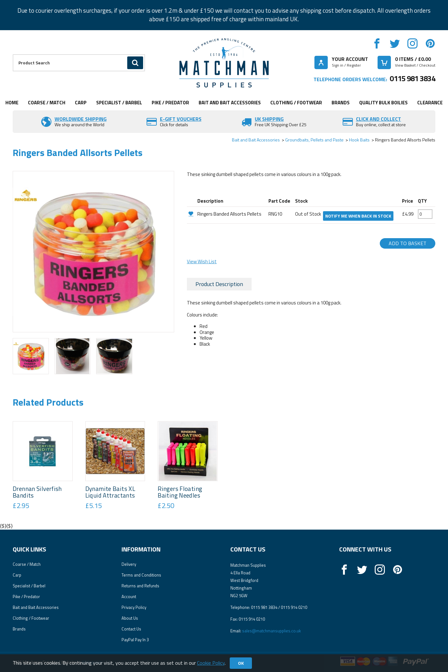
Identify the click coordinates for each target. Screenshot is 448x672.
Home (11, 102)
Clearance (430, 102)
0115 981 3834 (412, 78)
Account (129, 596)
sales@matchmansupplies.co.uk (271, 631)
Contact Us (131, 629)
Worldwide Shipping (81, 119)
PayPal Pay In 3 (135, 639)
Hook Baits (359, 139)
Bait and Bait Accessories (230, 102)
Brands (341, 102)
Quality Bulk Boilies (383, 102)
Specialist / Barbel (119, 102)
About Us (130, 618)
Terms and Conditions (141, 575)
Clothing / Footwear (296, 102)
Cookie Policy (211, 663)
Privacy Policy (134, 607)
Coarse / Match (46, 102)
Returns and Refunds (140, 586)
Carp (81, 102)
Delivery (129, 564)
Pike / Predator (170, 102)
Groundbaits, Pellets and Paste (314, 139)
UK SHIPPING (269, 119)
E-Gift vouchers (180, 119)
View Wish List (202, 261)
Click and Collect (378, 119)
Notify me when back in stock (358, 216)
